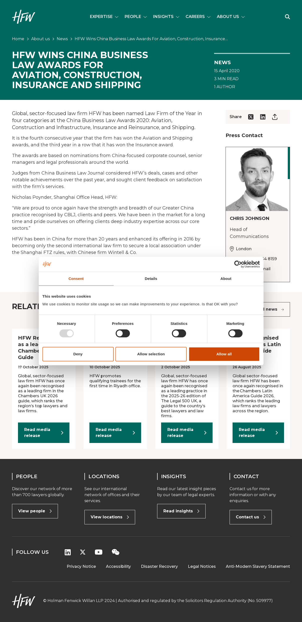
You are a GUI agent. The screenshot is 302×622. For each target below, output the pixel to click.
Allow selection (151, 354)
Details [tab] (151, 278)
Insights (166, 16)
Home (18, 38)
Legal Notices (202, 566)
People (136, 16)
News (62, 38)
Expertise (104, 16)
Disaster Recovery (159, 566)
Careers (198, 16)
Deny (77, 354)
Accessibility (118, 566)
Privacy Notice (81, 566)
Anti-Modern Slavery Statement (258, 566)
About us (231, 16)
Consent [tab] (76, 278)
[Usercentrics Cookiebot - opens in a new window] (238, 264)
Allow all (224, 354)
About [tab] (226, 278)
